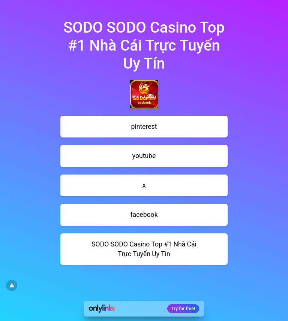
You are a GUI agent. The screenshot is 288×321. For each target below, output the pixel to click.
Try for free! (183, 308)
